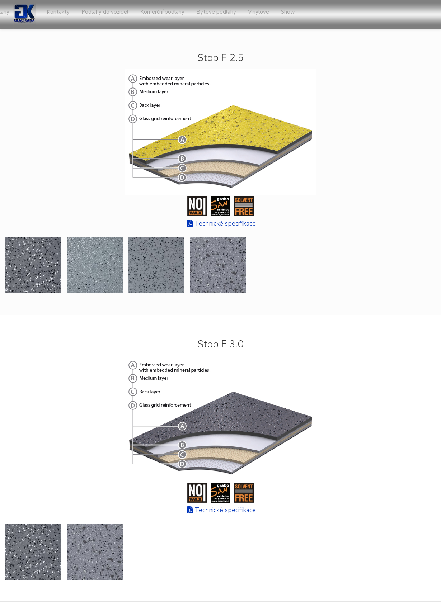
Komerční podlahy (300, 14)
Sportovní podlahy (127, 14)
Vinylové (394, 14)
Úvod (87, 14)
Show (424, 14)
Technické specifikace (225, 223)
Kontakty (197, 14)
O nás (168, 14)
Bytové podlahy (353, 14)
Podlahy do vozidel (243, 14)
